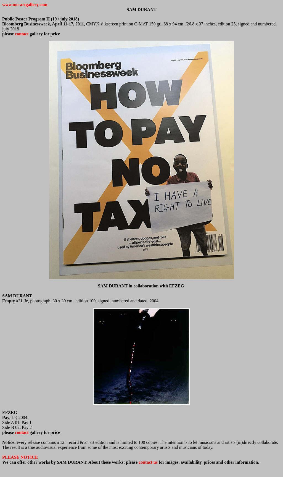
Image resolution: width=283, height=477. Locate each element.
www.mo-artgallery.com (24, 4)
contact (22, 34)
